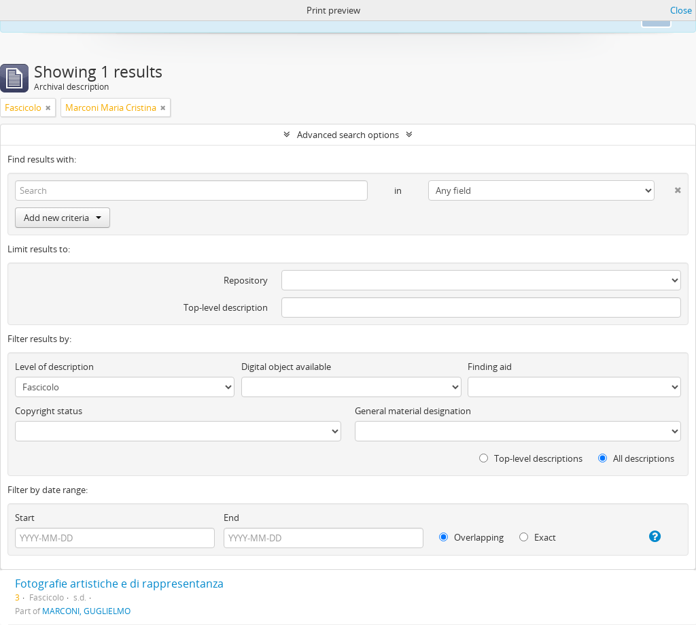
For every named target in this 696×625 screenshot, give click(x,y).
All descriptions (636, 458)
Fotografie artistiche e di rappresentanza (119, 583)
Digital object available (286, 366)
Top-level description (226, 307)
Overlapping (471, 537)
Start (25, 517)
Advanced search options (348, 135)
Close (681, 10)
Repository (246, 280)
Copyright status (48, 411)
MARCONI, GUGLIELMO (86, 610)
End (231, 517)
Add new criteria (62, 218)
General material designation (413, 411)
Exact (537, 537)
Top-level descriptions (530, 458)
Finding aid (490, 366)
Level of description (54, 366)
